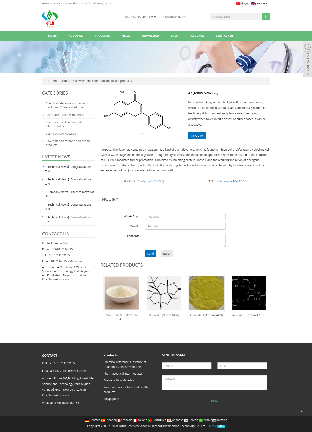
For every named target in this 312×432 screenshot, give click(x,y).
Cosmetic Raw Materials (61, 133)
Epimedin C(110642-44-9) (206, 315)
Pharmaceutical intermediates (123, 373)
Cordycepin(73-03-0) (151, 181)
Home (52, 36)
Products (102, 36)
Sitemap (212, 426)
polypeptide (111, 399)
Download (150, 36)
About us (76, 36)
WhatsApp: (131, 216)
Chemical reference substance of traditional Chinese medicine (67, 105)
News (126, 36)
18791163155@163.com (140, 17)
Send (150, 253)
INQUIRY (197, 135)
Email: (134, 226)
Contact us (224, 36)
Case (174, 36)
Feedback (197, 36)
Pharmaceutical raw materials (65, 115)
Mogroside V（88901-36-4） (122, 317)
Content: (133, 236)
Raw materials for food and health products (103, 81)
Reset (166, 253)
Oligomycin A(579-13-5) (232, 181)
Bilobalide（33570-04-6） (164, 315)
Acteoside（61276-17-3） (248, 315)
